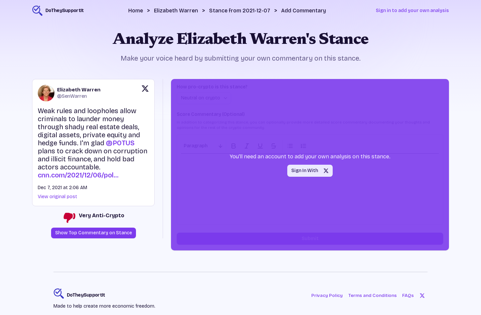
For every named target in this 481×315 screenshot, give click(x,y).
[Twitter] (422, 295)
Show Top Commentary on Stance (93, 233)
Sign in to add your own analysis (412, 10)
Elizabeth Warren (176, 10)
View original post (57, 197)
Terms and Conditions (372, 295)
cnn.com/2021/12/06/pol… (78, 175)
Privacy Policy (326, 295)
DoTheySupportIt (86, 295)
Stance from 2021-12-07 (239, 10)
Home (135, 10)
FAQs (408, 295)
